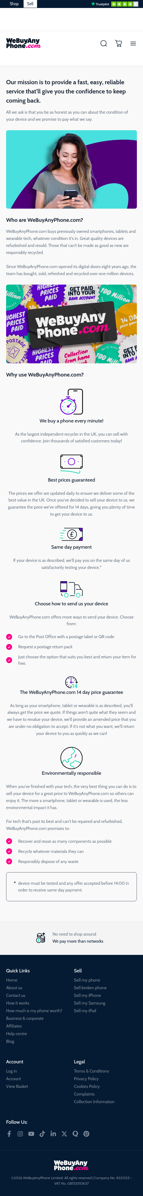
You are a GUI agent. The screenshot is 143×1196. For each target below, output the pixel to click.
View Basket (17, 1086)
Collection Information (94, 1101)
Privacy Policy (86, 1078)
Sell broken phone (90, 987)
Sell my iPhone (87, 995)
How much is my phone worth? (34, 1010)
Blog (10, 1041)
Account (13, 1078)
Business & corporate (24, 1018)
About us (14, 987)
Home (11, 980)
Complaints (84, 1094)
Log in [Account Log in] (11, 1071)
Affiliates (14, 1026)
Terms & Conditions (91, 1071)
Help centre (16, 1033)
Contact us (15, 995)
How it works (17, 1003)
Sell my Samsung (90, 1003)
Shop (14, 3)
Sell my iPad (85, 1010)
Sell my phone (87, 980)
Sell (30, 3)
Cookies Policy (87, 1086)
